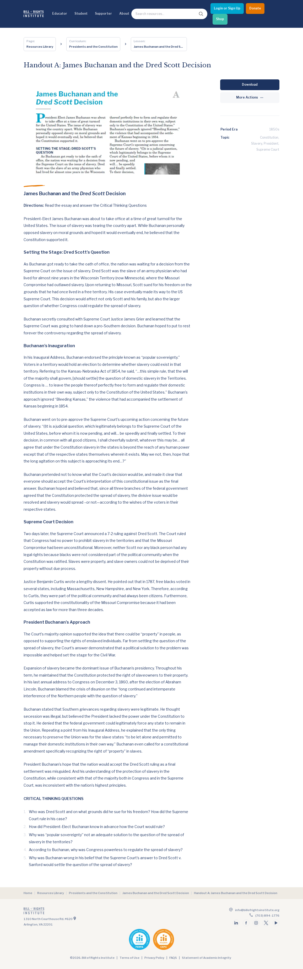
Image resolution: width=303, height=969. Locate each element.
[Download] (249, 84)
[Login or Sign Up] (227, 8)
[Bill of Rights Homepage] (34, 13)
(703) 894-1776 (267, 915)
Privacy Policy (154, 958)
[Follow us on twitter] (266, 922)
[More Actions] (249, 97)
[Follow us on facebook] (246, 922)
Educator (59, 13)
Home (28, 893)
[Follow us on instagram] (256, 922)
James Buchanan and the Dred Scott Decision (155, 893)
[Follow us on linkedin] (236, 922)
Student (81, 13)
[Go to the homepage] (87, 911)
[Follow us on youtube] (276, 922)
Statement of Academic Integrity (206, 958)
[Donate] (255, 8)
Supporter (103, 13)
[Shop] (220, 19)
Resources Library (50, 893)
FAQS (173, 958)
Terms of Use (129, 958)
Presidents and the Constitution (93, 893)
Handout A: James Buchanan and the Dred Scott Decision (235, 893)
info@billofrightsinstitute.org (257, 910)
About (124, 13)
